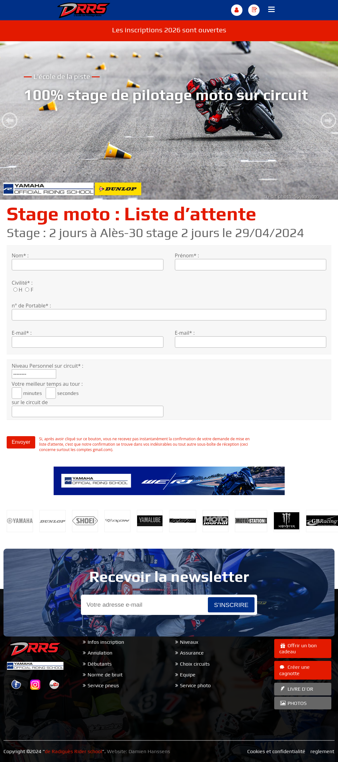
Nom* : (20, 255)
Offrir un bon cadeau (298, 649)
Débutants (100, 664)
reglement (322, 751)
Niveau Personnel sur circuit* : (47, 365)
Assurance (192, 653)
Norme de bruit (105, 675)
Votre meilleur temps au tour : (47, 383)
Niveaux (189, 642)
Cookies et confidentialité (276, 751)
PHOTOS (293, 703)
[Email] (144, 604)
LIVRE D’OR (296, 689)
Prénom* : (187, 255)
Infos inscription (106, 642)
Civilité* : (22, 282)
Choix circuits (195, 664)
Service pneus (103, 685)
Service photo (195, 685)
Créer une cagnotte (294, 670)
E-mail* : (22, 332)
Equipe (188, 675)
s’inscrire (231, 605)
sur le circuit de (30, 402)
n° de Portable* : (31, 305)
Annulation (100, 653)
